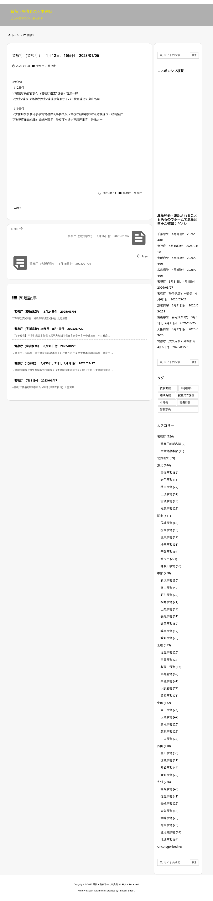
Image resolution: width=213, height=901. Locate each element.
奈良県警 (169, 681)
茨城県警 (169, 523)
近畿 (164, 645)
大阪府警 (169, 688)
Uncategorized (169, 847)
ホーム (15, 35)
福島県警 (169, 508)
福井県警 (169, 602)
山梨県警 (169, 609)
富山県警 (169, 588)
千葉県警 (169, 552)
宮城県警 (169, 501)
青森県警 (169, 472)
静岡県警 (169, 623)
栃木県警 (169, 530)
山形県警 (169, 494)
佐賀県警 (169, 796)
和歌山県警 (171, 667)
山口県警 (169, 739)
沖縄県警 (169, 839)
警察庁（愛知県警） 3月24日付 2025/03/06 (45, 311)
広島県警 (169, 717)
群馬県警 (169, 537)
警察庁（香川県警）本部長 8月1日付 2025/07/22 (48, 329)
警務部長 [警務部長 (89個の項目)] (165, 409)
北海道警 (166, 458)
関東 (164, 516)
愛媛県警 (169, 767)
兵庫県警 (169, 695)
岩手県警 (169, 480)
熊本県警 (169, 825)
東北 (164, 465)
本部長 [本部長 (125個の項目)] (164, 402)
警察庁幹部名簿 (173, 444)
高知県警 (169, 775)
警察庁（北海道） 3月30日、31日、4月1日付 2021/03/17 (54, 363)
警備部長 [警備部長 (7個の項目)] (185, 402)
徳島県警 (169, 760)
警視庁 (52, 66)
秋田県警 (169, 487)
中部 (164, 573)
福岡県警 (169, 789)
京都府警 (169, 674)
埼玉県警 (169, 544)
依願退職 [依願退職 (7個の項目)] (165, 388)
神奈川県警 (171, 566)
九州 (164, 782)
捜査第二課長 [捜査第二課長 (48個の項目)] (186, 395)
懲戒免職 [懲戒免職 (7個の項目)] (165, 395)
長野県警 (169, 616)
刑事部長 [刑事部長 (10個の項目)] (186, 388)
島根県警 (169, 724)
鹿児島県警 (171, 832)
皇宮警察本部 (172, 451)
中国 (164, 703)
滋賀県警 (169, 652)
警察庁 (30, 35)
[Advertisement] (79, 155)
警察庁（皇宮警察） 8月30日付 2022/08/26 (45, 346)
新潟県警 (169, 580)
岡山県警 (169, 710)
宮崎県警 (169, 818)
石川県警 (169, 595)
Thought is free (126, 890)
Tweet (16, 208)
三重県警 (169, 660)
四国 (164, 746)
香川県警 (169, 753)
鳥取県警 (169, 731)
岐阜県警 (169, 631)
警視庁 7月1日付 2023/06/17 (35, 380)
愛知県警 (169, 638)
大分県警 (169, 811)
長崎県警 (169, 803)
